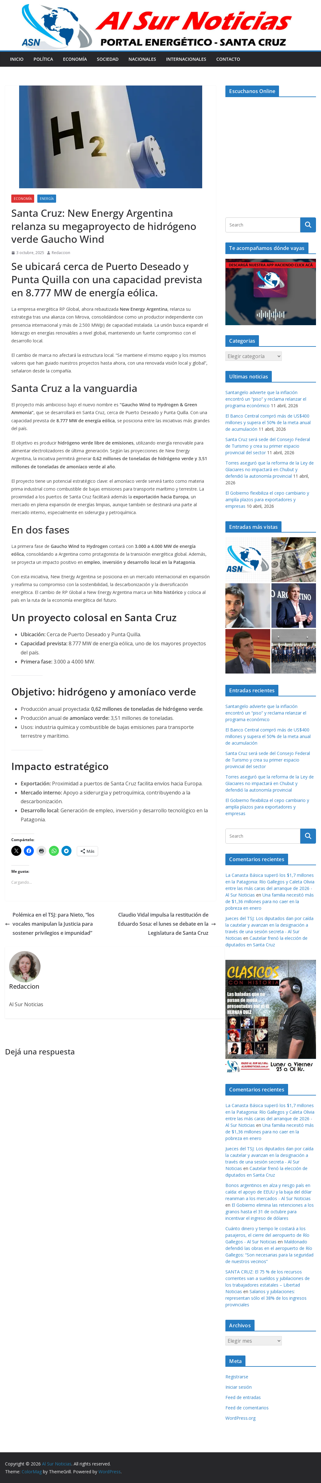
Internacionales (186, 59)
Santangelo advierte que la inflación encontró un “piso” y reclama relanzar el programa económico (265, 398)
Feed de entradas (243, 1397)
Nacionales (142, 59)
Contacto (228, 59)
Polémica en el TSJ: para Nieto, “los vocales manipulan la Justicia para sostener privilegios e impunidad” (49, 923)
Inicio (17, 59)
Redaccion (61, 252)
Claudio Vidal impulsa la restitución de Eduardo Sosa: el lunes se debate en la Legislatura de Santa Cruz (167, 923)
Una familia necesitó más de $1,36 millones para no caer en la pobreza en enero (269, 901)
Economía (75, 59)
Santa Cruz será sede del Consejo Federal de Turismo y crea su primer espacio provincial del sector (267, 445)
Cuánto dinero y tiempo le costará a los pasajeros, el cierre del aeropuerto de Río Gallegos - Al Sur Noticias (267, 1235)
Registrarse (236, 1377)
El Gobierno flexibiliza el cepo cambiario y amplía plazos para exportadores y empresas (267, 499)
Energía (47, 198)
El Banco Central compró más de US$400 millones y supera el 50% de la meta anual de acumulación (268, 422)
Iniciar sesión (238, 1387)
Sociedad (107, 59)
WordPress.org (240, 1418)
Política (43, 59)
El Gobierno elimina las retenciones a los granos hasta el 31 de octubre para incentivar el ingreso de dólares (269, 1211)
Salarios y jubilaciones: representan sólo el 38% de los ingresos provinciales (266, 1298)
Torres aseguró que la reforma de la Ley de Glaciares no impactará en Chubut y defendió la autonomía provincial (269, 469)
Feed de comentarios (247, 1408)
